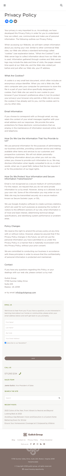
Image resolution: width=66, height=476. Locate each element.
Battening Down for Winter (15, 420)
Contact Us (21, 440)
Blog (13, 440)
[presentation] (22, 350)
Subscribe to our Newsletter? (16, 343)
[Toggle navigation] (4, 5)
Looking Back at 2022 (13, 414)
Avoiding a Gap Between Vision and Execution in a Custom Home (30, 417)
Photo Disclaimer (46, 440)
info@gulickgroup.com (26, 292)
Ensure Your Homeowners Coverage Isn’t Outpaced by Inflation (30, 423)
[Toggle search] (61, 5)
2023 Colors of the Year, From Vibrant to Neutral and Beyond (29, 410)
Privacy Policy (33, 440)
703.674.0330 (33, 462)
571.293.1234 (13, 373)
